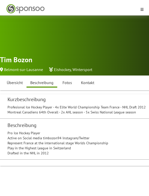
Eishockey (62, 69)
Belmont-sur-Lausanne (23, 69)
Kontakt (87, 82)
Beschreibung (42, 82)
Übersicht (15, 82)
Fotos (67, 82)
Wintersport (82, 69)
